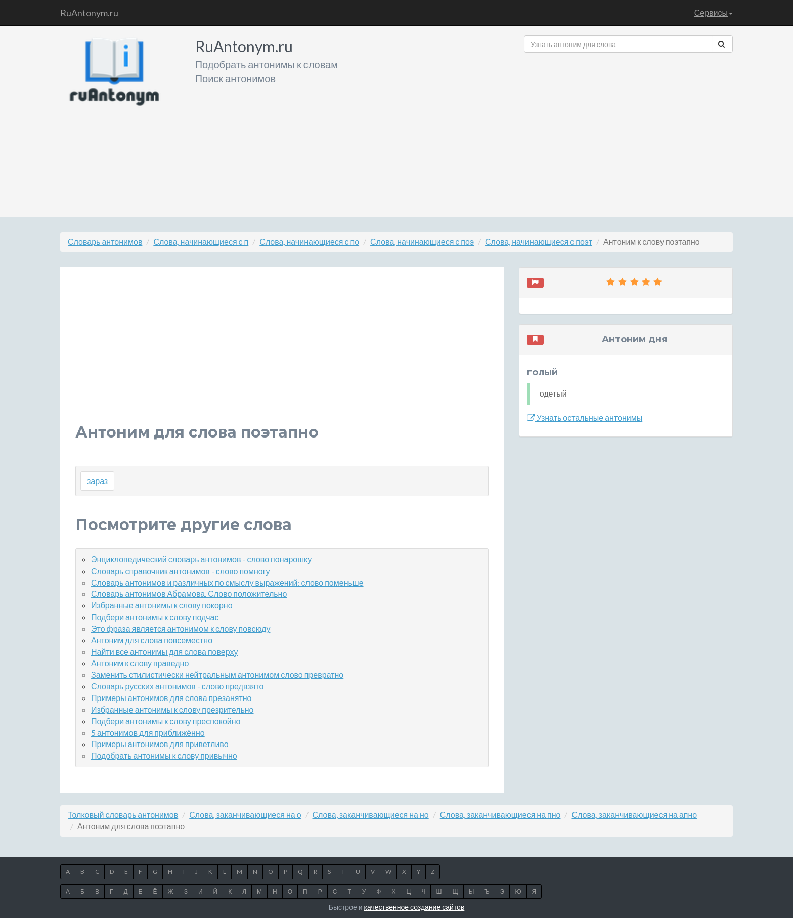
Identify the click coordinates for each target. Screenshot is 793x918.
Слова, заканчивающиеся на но (371, 814)
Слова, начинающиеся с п (200, 241)
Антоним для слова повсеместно (151, 640)
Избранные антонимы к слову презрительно (172, 709)
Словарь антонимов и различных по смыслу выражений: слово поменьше (227, 582)
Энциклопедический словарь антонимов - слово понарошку (201, 559)
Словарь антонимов (105, 241)
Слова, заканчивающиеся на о (245, 814)
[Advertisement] (628, 131)
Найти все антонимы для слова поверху (164, 652)
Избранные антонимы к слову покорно (162, 605)
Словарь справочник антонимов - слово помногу (180, 571)
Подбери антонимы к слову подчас (155, 617)
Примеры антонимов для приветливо (160, 744)
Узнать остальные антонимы (585, 417)
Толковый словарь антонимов (123, 814)
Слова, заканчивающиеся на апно (634, 814)
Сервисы (713, 12)
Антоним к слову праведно (140, 663)
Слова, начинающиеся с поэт (538, 241)
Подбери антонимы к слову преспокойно (166, 721)
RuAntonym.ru (89, 12)
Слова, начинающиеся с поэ (422, 241)
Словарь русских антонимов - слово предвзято (177, 686)
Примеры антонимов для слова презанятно (171, 698)
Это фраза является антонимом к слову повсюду (180, 628)
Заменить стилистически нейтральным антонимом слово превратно (217, 674)
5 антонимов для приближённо (148, 732)
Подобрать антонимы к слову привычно (164, 755)
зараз (97, 481)
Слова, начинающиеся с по (309, 241)
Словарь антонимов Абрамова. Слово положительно (189, 593)
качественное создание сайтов (414, 907)
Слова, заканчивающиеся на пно (500, 814)
